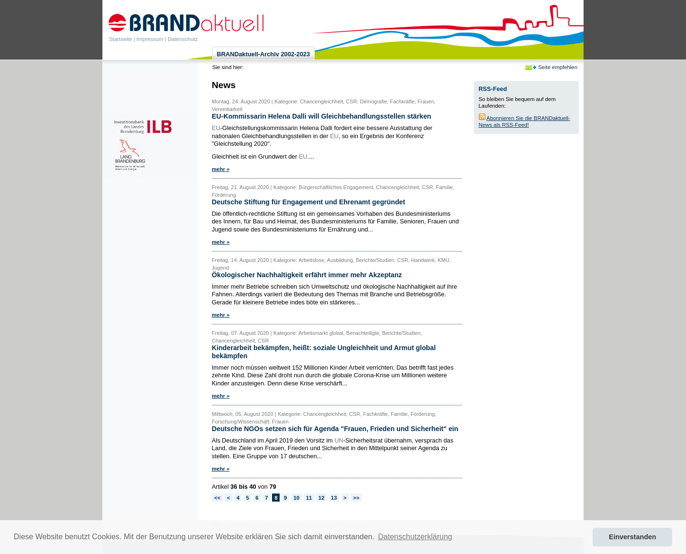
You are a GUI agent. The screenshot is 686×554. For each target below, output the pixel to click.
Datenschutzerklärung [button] (415, 537)
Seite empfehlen (557, 67)
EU (216, 127)
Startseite (120, 39)
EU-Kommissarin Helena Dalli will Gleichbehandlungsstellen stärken (321, 116)
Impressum (149, 39)
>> (356, 498)
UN (338, 440)
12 (321, 498)
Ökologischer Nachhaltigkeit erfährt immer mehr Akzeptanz (307, 275)
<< (217, 498)
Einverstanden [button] (632, 537)
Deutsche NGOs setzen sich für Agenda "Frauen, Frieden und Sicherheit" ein (335, 429)
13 (334, 498)
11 (309, 498)
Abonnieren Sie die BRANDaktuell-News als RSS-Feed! (524, 121)
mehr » (221, 169)
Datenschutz (183, 39)
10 (296, 498)
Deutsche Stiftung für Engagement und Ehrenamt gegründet (308, 202)
